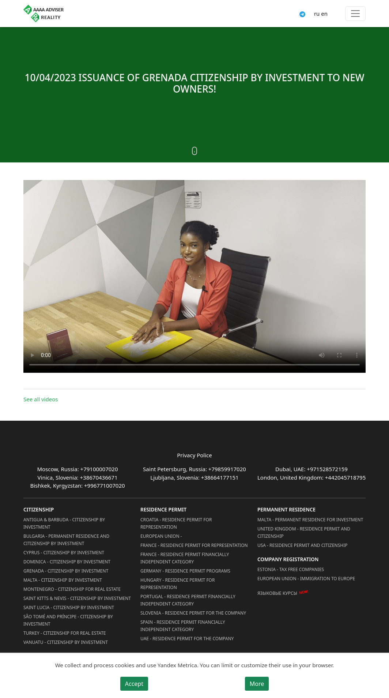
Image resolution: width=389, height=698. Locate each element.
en (324, 13)
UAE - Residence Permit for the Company (187, 638)
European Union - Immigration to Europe (306, 578)
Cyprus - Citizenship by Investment (63, 552)
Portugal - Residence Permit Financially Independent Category (187, 600)
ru (317, 13)
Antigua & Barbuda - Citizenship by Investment (64, 523)
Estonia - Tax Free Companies (290, 569)
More (257, 684)
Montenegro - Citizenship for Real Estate (72, 589)
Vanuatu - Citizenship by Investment (65, 642)
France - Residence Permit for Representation (194, 545)
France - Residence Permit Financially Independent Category (184, 558)
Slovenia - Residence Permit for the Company (193, 613)
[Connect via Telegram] (302, 13)
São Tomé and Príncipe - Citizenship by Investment (68, 620)
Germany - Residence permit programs (185, 571)
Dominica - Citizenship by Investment (66, 562)
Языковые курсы (277, 593)
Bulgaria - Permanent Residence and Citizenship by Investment (66, 540)
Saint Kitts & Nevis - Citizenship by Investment (77, 598)
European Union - (161, 536)
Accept (134, 684)
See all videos (40, 399)
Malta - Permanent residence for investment (310, 520)
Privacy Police (194, 455)
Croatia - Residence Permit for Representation (176, 523)
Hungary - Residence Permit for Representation (177, 583)
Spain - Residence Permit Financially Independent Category (182, 626)
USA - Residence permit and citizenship (302, 545)
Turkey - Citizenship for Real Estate (64, 633)
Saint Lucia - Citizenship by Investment (68, 607)
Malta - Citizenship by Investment (62, 580)
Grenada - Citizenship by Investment (65, 571)
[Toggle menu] (355, 13)
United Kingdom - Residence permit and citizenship (303, 532)
